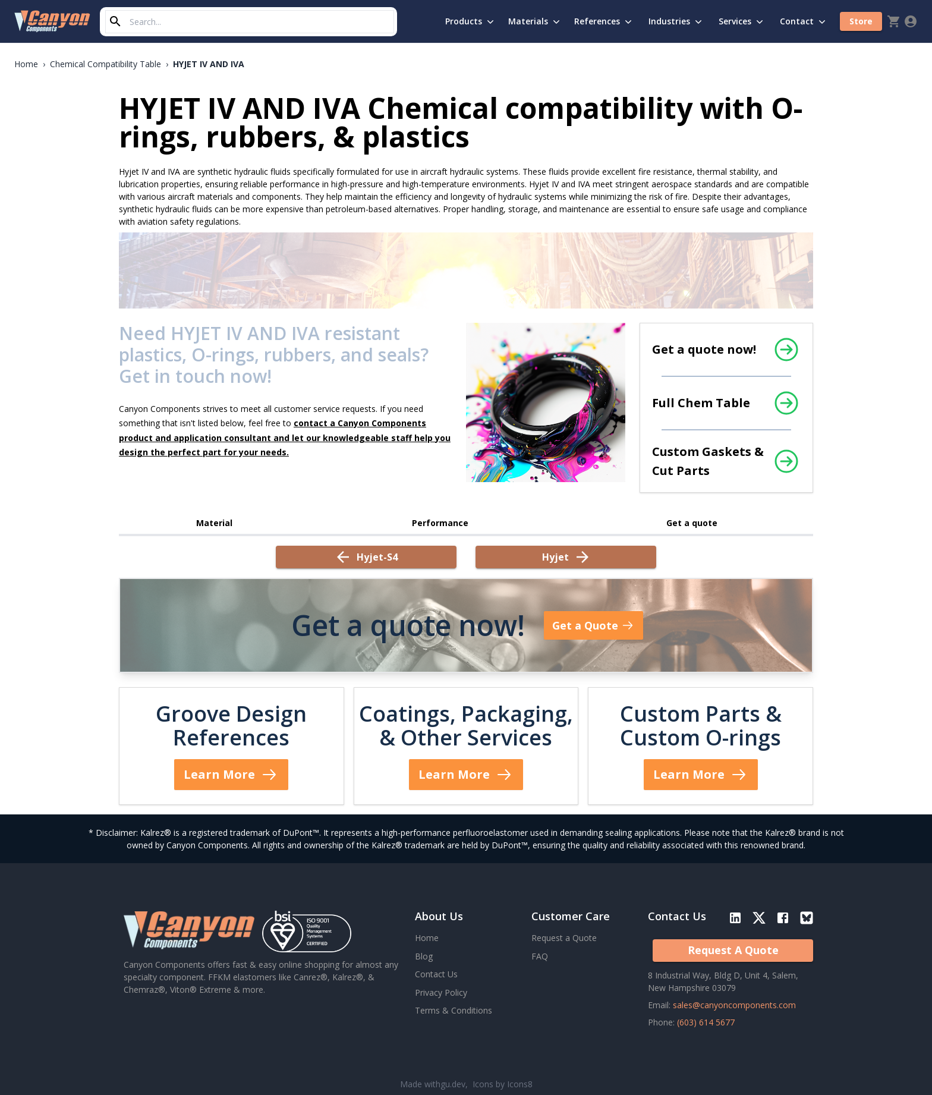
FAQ (539, 956)
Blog (424, 956)
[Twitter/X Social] (759, 920)
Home (26, 64)
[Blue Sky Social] (806, 920)
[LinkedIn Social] (737, 920)
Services (742, 21)
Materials (535, 21)
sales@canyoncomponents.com (734, 1005)
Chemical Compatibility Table (105, 64)
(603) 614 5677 (706, 1022)
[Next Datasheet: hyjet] (566, 557)
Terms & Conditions (453, 1010)
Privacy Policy (441, 992)
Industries (676, 21)
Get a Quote (593, 625)
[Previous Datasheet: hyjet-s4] (366, 557)
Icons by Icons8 (503, 1084)
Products (470, 21)
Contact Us (436, 974)
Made (432, 1084)
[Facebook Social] (783, 920)
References (604, 21)
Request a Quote (564, 937)
